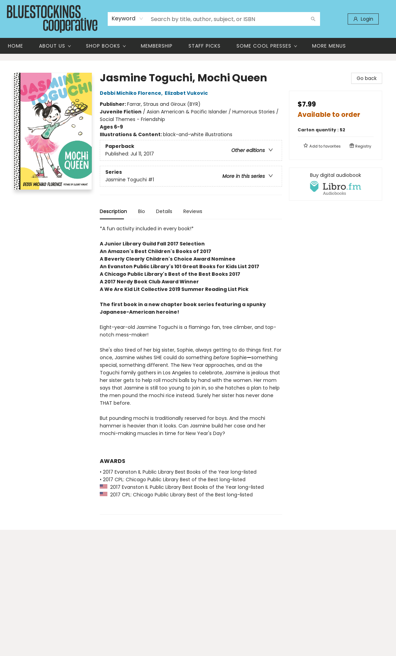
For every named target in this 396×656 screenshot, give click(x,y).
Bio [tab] (141, 211)
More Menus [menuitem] (329, 45)
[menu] (198, 46)
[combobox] (127, 18)
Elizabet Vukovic (187, 93)
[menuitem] (15, 46)
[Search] (313, 19)
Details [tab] (164, 211)
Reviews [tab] (192, 211)
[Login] (363, 18)
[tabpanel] (191, 370)
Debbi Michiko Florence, (132, 93)
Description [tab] (113, 211)
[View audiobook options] (335, 184)
